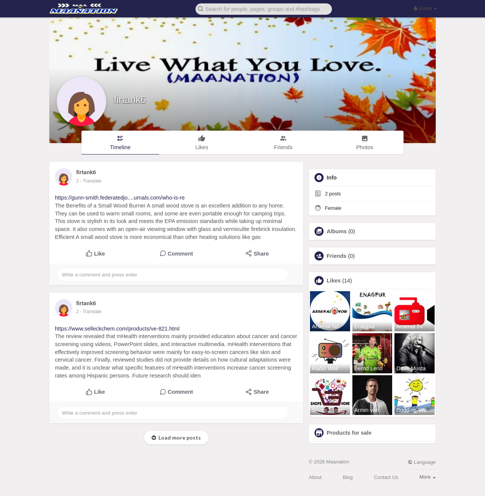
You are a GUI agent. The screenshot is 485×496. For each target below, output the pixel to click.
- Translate (91, 181)
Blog (348, 477)
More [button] (427, 477)
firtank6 (130, 99)
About (315, 477)
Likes (334, 281)
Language (422, 462)
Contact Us (386, 477)
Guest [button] (425, 8)
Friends (336, 256)
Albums (337, 231)
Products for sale (349, 433)
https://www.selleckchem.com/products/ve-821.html (117, 329)
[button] (264, 8)
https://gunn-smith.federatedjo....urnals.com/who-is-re (120, 198)
